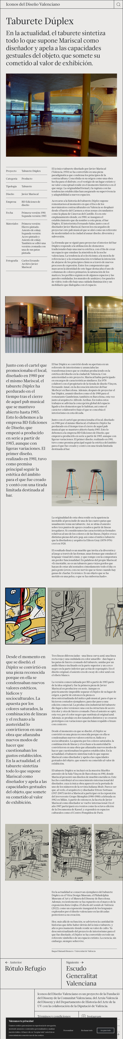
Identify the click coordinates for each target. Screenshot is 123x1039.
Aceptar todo (105, 1030)
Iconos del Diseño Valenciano (33, 4)
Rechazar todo (86, 1030)
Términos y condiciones (54, 1015)
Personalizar (68, 1030)
